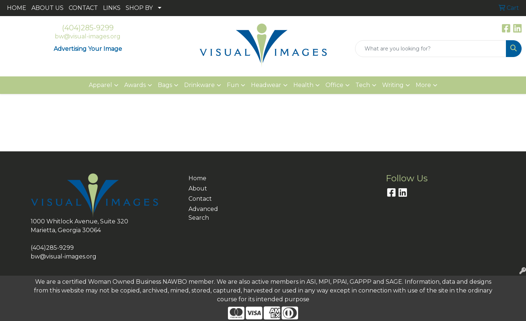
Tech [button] (362, 85)
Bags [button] (165, 85)
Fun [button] (233, 85)
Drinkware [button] (199, 85)
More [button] (423, 85)
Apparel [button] (100, 85)
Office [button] (334, 85)
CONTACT (83, 7)
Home (197, 178)
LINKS (112, 7)
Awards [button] (135, 85)
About (197, 188)
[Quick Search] (430, 48)
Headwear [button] (266, 85)
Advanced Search (203, 213)
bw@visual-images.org (88, 36)
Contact (200, 198)
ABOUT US (47, 7)
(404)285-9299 (88, 27)
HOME (16, 7)
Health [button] (303, 85)
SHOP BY (139, 7)
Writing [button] (393, 85)
